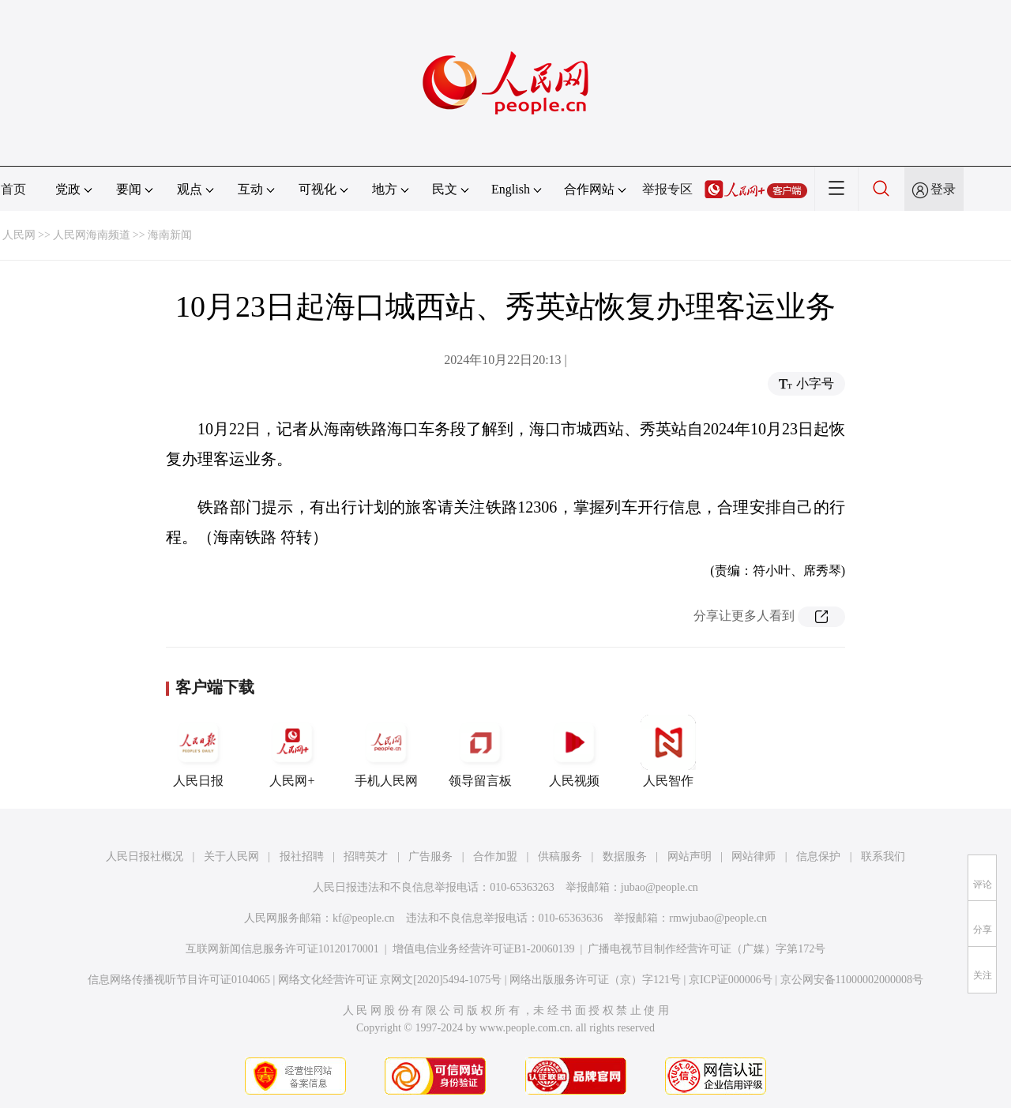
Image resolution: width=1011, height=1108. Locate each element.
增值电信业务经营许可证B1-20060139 (484, 949)
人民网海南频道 (91, 235)
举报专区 (667, 189)
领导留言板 (480, 751)
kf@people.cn (364, 918)
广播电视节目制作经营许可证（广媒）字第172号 (706, 949)
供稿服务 (560, 856)
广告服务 (430, 856)
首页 (13, 189)
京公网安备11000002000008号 (851, 980)
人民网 (19, 235)
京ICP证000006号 (730, 980)
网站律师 (753, 856)
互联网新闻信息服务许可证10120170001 (282, 949)
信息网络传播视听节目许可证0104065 (179, 980)
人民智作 (668, 751)
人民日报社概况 (144, 856)
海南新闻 (170, 235)
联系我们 (883, 856)
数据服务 (625, 856)
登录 (943, 189)
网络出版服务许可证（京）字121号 (595, 980)
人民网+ (292, 751)
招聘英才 (366, 856)
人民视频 (574, 751)
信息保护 (818, 856)
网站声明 (689, 856)
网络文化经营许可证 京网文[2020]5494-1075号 (390, 980)
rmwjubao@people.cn (718, 918)
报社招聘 (302, 856)
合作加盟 (495, 856)
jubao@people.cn (659, 887)
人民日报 (198, 751)
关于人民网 (231, 856)
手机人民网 (386, 751)
